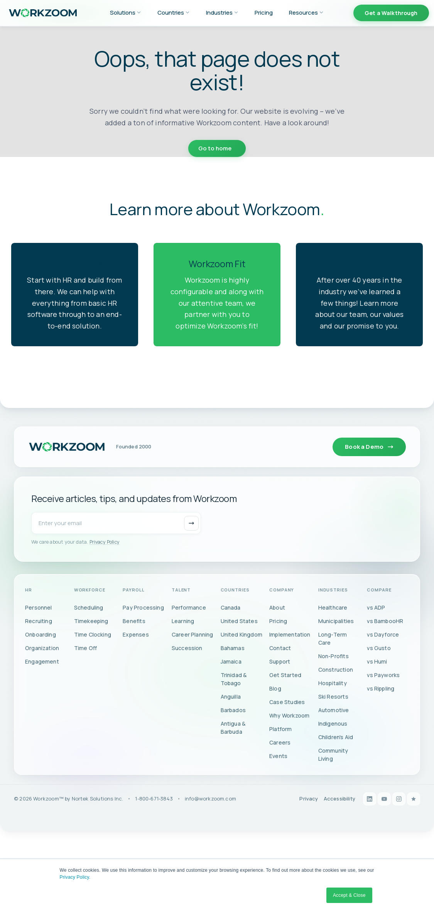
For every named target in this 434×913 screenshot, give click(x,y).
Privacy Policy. (75, 877)
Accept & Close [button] (349, 895)
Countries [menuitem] (173, 12)
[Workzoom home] (66, 458)
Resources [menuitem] (306, 12)
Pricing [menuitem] (264, 12)
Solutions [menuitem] (125, 12)
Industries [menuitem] (222, 12)
